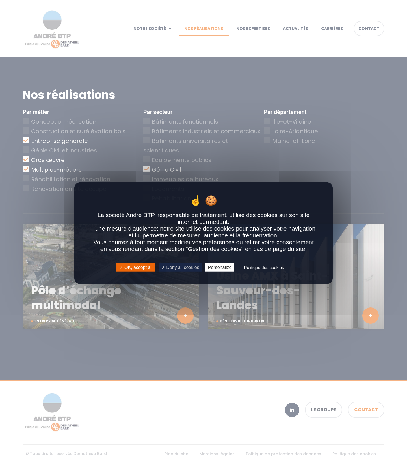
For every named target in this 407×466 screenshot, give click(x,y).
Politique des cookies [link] (264, 267)
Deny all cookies (180, 267)
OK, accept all (135, 267)
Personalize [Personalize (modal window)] (220, 267)
